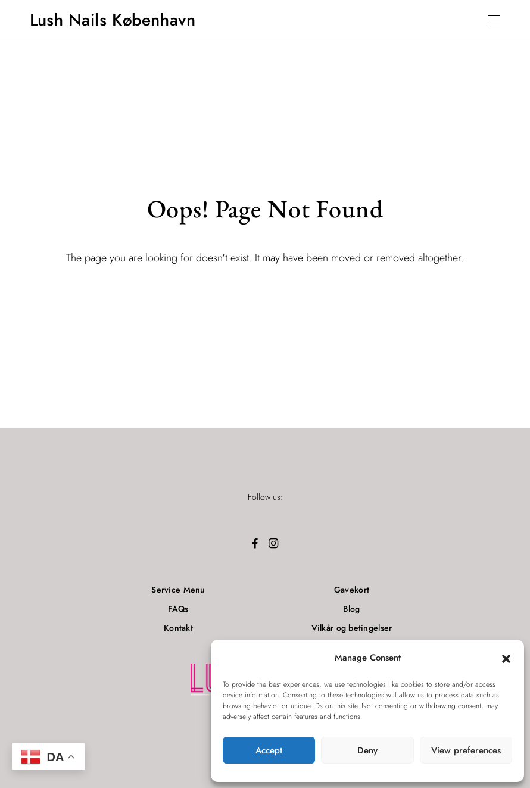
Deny (367, 750)
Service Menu (178, 590)
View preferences (466, 750)
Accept (268, 750)
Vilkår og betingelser (351, 628)
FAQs (178, 609)
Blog (351, 609)
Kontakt (178, 628)
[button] (506, 658)
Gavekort (351, 590)
